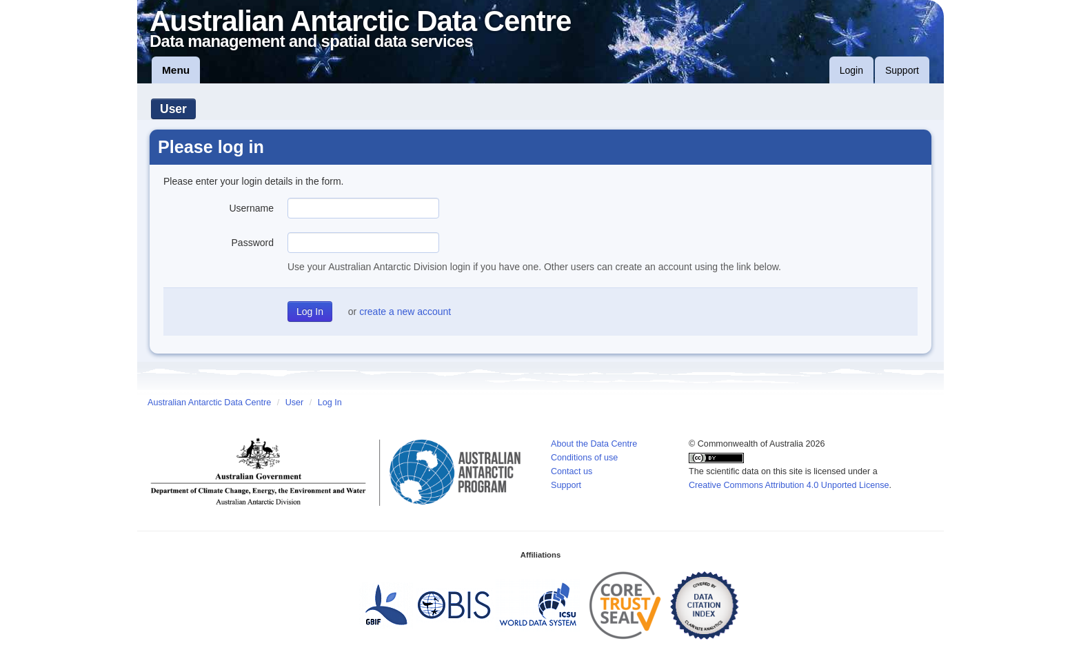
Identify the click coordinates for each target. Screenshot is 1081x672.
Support (902, 70)
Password (253, 242)
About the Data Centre (594, 444)
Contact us (571, 471)
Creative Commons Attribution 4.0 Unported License (789, 485)
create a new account (405, 311)
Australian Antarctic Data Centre (209, 402)
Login (851, 70)
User (173, 109)
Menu (176, 70)
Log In (330, 402)
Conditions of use (584, 457)
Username (251, 208)
